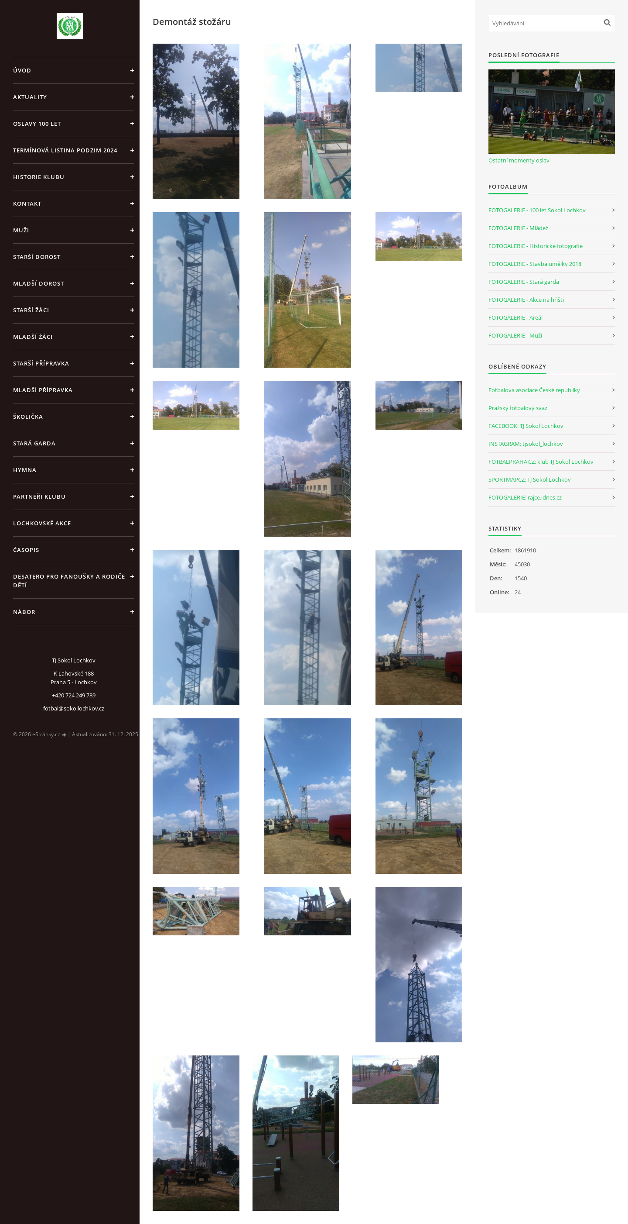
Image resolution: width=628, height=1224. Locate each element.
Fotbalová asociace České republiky (534, 390)
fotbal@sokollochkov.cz (73, 708)
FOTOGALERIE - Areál (515, 317)
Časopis (26, 550)
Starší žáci (31, 310)
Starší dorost (37, 257)
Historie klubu (39, 177)
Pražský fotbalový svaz (517, 408)
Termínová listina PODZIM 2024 (65, 150)
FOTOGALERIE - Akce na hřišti (526, 299)
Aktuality (30, 97)
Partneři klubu (39, 496)
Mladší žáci (33, 337)
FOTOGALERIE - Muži (515, 335)
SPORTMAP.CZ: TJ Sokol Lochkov (529, 479)
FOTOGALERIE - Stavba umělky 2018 (534, 264)
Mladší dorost (38, 283)
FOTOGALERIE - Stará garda (523, 282)
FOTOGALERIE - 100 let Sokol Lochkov (537, 210)
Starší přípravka (41, 363)
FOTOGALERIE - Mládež (518, 228)
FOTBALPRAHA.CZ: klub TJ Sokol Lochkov (541, 461)
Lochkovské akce (42, 523)
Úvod (22, 70)
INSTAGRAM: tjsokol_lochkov (525, 444)
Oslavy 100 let (37, 124)
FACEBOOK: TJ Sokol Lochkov (525, 426)
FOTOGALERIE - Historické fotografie (535, 246)
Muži (21, 230)
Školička (28, 417)
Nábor (24, 612)
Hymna (25, 470)
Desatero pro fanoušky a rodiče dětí (69, 580)
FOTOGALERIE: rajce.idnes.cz (525, 497)
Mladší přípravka (43, 390)
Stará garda (34, 443)
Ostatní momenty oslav (519, 160)
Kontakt (27, 203)
